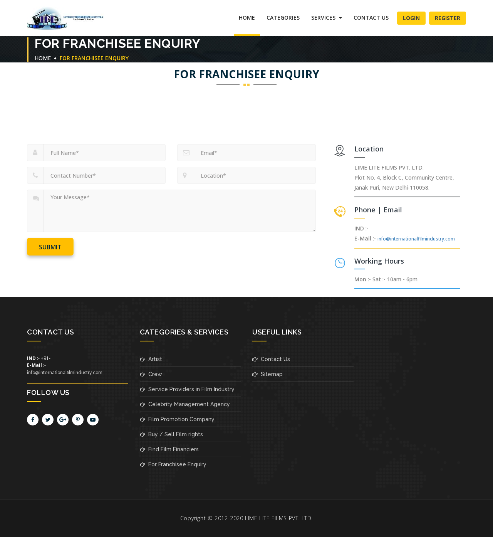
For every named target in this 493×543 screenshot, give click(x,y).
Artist (151, 359)
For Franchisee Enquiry (173, 464)
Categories (283, 17)
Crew (151, 374)
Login (411, 18)
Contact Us (371, 17)
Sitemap (267, 374)
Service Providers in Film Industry (187, 389)
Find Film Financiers (169, 449)
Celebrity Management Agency (185, 404)
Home (247, 17)
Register (447, 18)
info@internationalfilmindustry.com (416, 238)
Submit (50, 247)
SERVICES (326, 17)
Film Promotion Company (177, 419)
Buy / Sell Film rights (171, 434)
